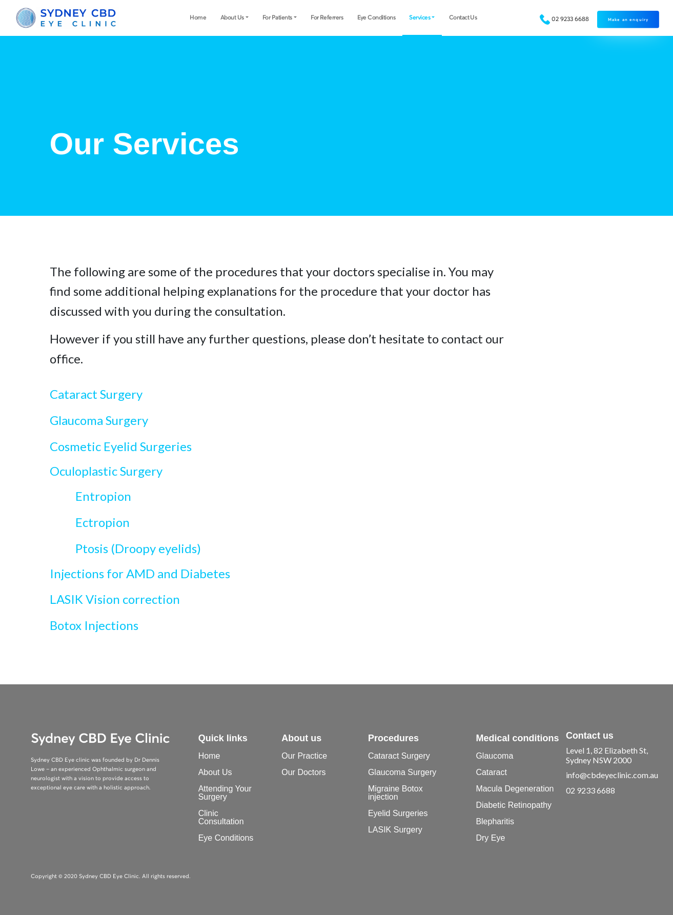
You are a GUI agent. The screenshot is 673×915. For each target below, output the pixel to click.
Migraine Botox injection (395, 792)
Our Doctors (303, 772)
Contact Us (463, 17)
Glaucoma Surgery (402, 772)
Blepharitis (495, 821)
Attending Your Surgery (225, 792)
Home (198, 17)
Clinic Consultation (221, 817)
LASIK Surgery (395, 829)
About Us (232, 17)
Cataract (491, 772)
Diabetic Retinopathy (514, 805)
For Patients (277, 17)
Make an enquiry (628, 19)
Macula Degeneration (515, 788)
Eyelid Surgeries (398, 813)
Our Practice (304, 755)
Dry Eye (490, 837)
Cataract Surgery (399, 755)
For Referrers (327, 17)
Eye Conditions (376, 17)
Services (419, 17)
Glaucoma (494, 755)
